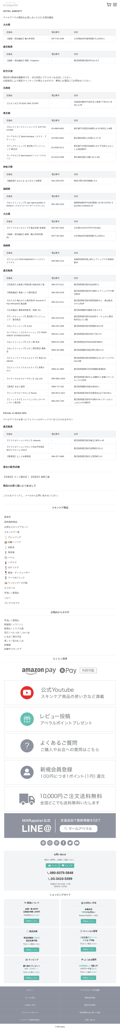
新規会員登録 (90, 998)
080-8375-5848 (60, 873)
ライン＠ (67, 865)
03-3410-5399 (60, 879)
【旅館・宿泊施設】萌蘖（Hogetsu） (23, 60)
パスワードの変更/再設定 (30, 1020)
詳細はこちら (31, 921)
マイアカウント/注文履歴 (90, 990)
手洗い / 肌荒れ (11, 620)
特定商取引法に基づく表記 (90, 1012)
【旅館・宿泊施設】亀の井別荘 (20, 38)
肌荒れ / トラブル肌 (14, 628)
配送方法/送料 (90, 1005)
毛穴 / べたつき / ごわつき (17, 632)
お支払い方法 (30, 1005)
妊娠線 (7, 645)
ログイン (30, 990)
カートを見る (30, 998)
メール (52, 865)
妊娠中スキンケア (13, 649)
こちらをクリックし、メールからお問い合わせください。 (31, 495)
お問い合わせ (90, 1020)
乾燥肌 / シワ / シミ (13, 624)
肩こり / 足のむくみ (14, 640)
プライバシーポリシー (30, 1012)
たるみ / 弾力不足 (12, 636)
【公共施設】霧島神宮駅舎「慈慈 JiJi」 (24, 310)
